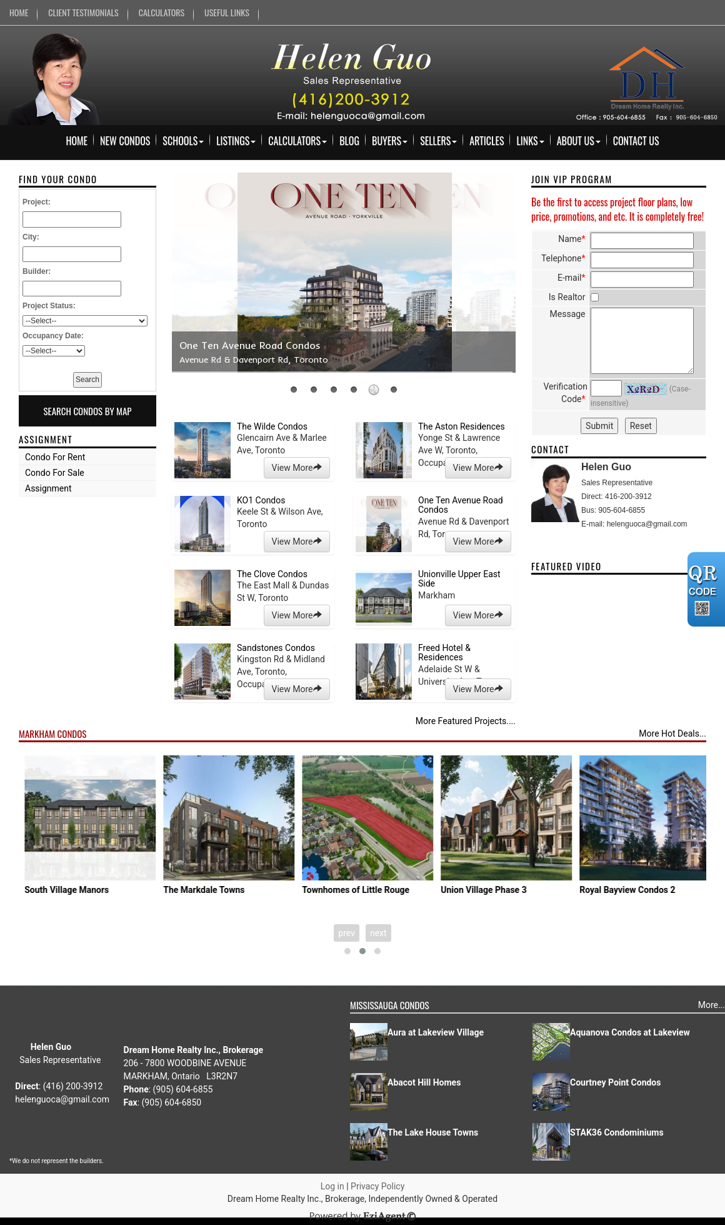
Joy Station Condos (69, 890)
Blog (349, 140)
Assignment (48, 488)
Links (530, 140)
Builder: (36, 271)
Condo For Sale (54, 473)
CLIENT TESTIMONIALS (83, 12)
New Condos (125, 140)
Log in (332, 1186)
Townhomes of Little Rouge (501, 890)
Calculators (297, 140)
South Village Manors (212, 890)
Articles (486, 140)
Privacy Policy (377, 1186)
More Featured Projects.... (466, 721)
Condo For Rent (55, 457)
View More (297, 468)
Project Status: (49, 305)
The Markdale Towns (349, 890)
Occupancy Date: (53, 335)
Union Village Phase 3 (629, 890)
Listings (236, 140)
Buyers (390, 140)
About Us (579, 140)
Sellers (438, 140)
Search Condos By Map (87, 411)
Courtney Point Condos (615, 1082)
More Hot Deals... (672, 733)
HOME (18, 12)
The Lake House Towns (433, 1132)
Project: (36, 202)
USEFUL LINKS (226, 12)
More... (711, 1005)
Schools (183, 140)
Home (77, 140)
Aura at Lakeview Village (436, 1032)
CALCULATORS (161, 12)
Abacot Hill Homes (424, 1082)
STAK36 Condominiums (617, 1132)
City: (30, 237)
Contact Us (636, 140)
